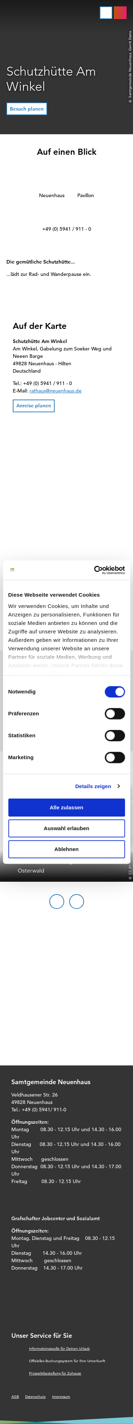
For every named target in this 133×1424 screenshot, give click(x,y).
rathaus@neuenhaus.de (55, 391)
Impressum (61, 1396)
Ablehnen (66, 849)
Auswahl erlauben (66, 828)
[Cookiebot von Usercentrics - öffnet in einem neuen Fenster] (95, 570)
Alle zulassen (66, 807)
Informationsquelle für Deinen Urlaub (59, 1348)
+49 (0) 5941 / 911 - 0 (66, 229)
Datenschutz (35, 1396)
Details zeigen (93, 786)
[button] (26, 108)
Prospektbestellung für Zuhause (55, 1373)
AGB (15, 1396)
